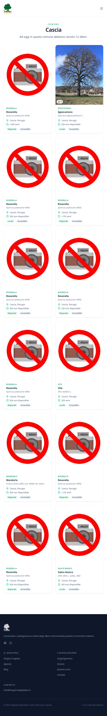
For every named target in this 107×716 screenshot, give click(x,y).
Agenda (7, 664)
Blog (6, 669)
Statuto (60, 664)
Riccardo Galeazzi (96, 705)
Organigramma (64, 658)
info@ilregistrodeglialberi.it (17, 690)
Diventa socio (63, 669)
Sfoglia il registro (12, 658)
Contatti (61, 674)
